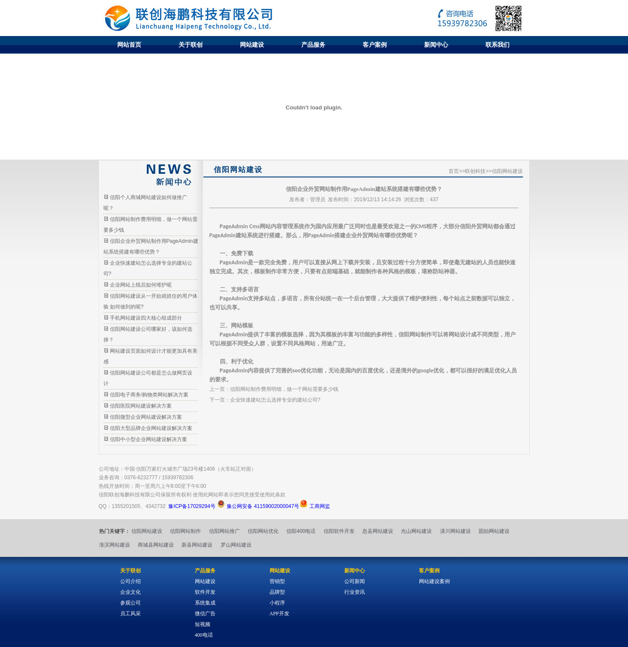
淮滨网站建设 (114, 545)
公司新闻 (354, 581)
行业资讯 (354, 592)
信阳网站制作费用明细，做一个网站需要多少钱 (284, 389)
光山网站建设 (416, 531)
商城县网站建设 (156, 545)
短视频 (202, 624)
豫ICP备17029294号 (191, 506)
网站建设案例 (434, 581)
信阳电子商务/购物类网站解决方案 (149, 395)
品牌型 (277, 592)
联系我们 (497, 44)
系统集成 (205, 603)
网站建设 (252, 44)
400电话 (204, 635)
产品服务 (313, 44)
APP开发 (279, 614)
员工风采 (130, 614)
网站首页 (129, 44)
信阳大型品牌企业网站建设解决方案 (151, 428)
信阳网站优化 (263, 531)
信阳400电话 (301, 531)
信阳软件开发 (339, 531)
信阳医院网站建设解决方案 (141, 406)
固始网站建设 (494, 531)
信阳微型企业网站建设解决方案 (146, 417)
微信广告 (205, 614)
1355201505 (126, 506)
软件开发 (205, 592)
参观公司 (130, 603)
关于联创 (191, 44)
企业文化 (130, 592)
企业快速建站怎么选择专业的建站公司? (275, 400)
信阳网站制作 (185, 531)
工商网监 (314, 506)
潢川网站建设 (455, 531)
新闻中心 (436, 44)
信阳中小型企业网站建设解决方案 (148, 439)
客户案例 (375, 44)
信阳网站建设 (146, 531)
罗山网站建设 (236, 545)
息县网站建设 (377, 531)
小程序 (277, 603)
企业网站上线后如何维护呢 (141, 285)
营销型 (277, 581)
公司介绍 (130, 581)
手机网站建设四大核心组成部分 (146, 318)
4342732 (156, 506)
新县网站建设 (197, 545)
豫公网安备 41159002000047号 (258, 506)
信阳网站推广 (224, 531)
